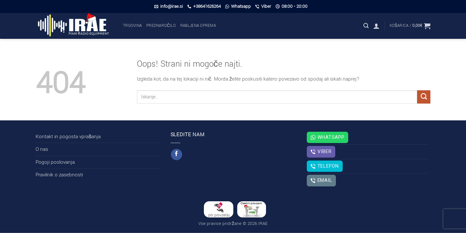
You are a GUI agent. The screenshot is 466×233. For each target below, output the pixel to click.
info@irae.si (168, 6)
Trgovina (132, 25)
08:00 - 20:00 (291, 6)
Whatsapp (238, 6)
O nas (42, 149)
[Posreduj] (423, 97)
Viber (263, 6)
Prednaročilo (161, 25)
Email (321, 180)
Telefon (324, 166)
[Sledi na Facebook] (176, 154)
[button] (366, 25)
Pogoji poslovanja (55, 162)
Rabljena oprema (198, 25)
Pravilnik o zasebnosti (59, 174)
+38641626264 (204, 6)
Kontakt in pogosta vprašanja (68, 136)
